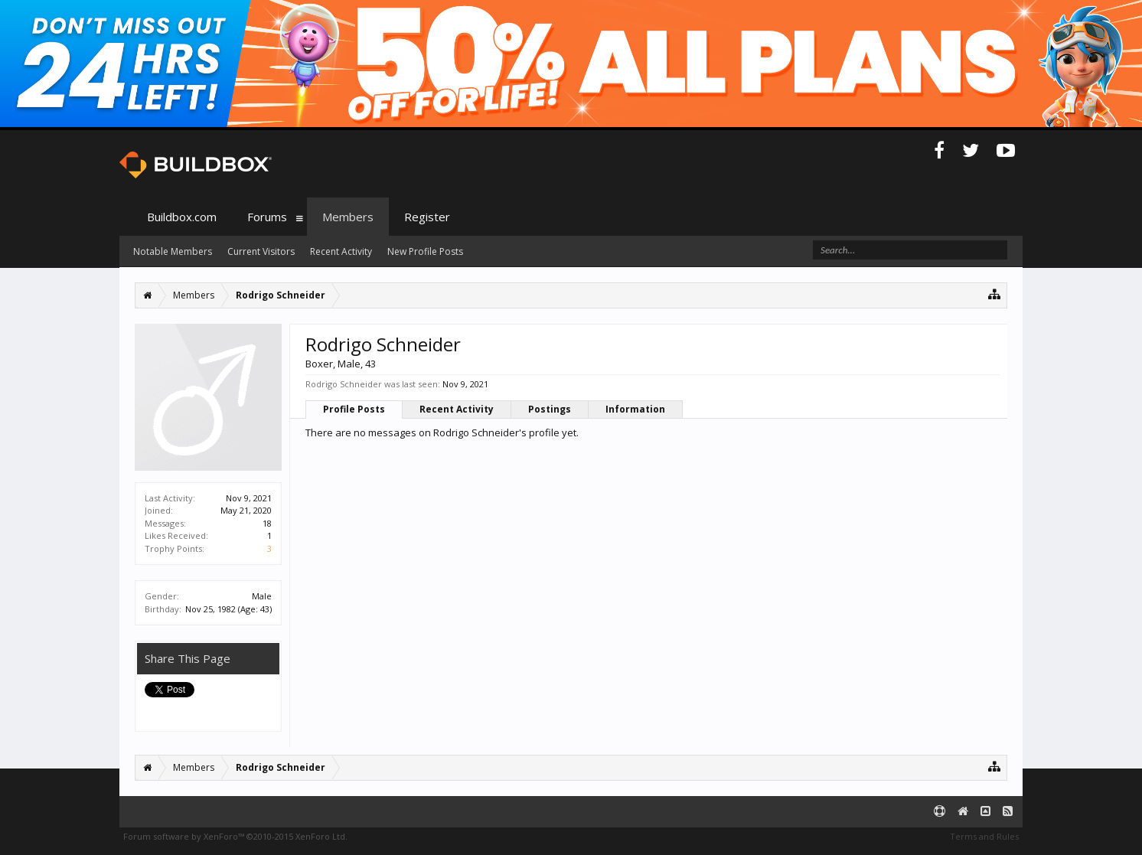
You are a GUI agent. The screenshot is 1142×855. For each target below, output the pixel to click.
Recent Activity (456, 409)
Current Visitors (261, 251)
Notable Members (172, 251)
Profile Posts (354, 409)
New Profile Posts (425, 251)
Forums (267, 216)
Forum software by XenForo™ (235, 836)
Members (348, 216)
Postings (549, 409)
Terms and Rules (984, 836)
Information (635, 409)
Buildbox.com (182, 216)
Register (427, 216)
